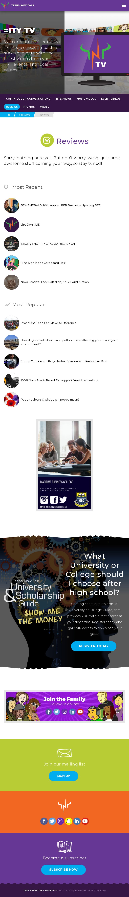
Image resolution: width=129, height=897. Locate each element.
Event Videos (111, 98)
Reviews (12, 106)
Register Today (93, 646)
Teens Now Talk (22, 5)
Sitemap (101, 890)
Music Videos (86, 98)
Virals (44, 106)
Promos (29, 106)
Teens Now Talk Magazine (40, 890)
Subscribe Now (63, 869)
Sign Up (63, 776)
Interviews (63, 98)
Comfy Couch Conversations (28, 98)
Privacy (91, 890)
